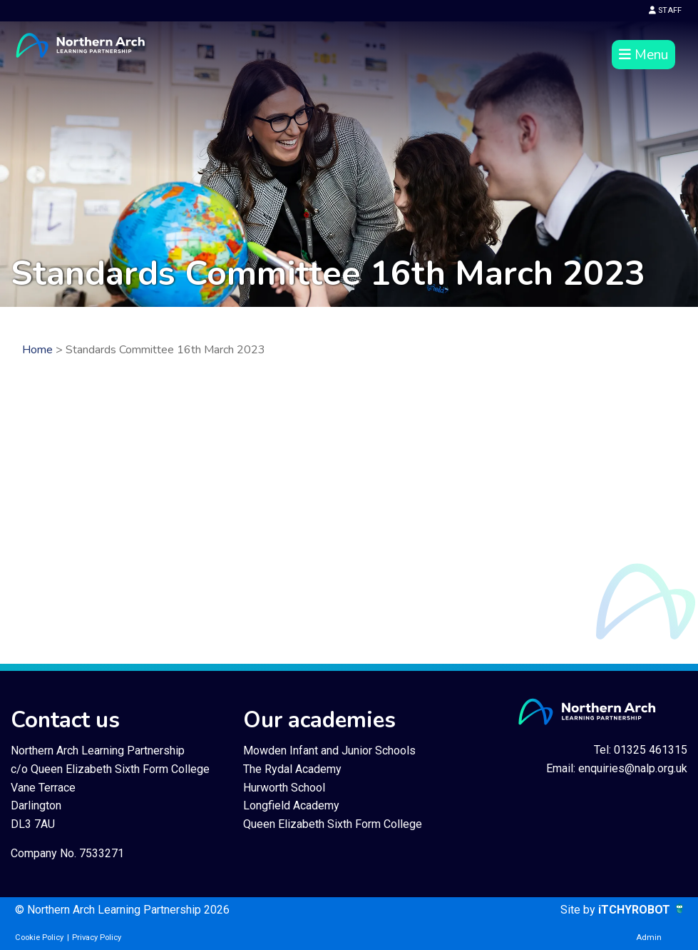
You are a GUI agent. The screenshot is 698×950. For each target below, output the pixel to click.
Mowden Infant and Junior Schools (329, 750)
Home (37, 350)
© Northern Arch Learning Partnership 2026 (122, 909)
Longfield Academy (291, 805)
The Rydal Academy (292, 769)
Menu (643, 55)
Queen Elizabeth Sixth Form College (332, 824)
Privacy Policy (96, 937)
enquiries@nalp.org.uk (632, 768)
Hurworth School (284, 787)
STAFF (665, 10)
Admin (649, 937)
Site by (579, 909)
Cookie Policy (39, 937)
